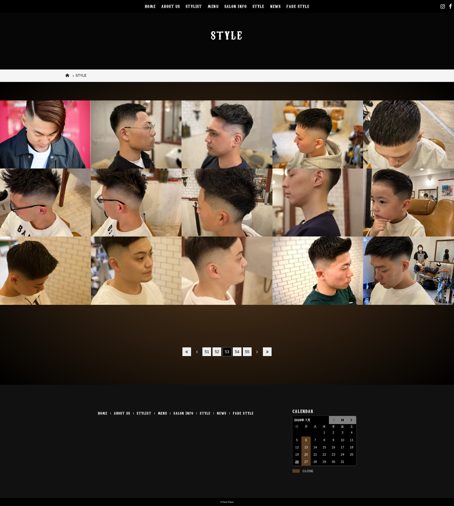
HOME (150, 5)
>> (267, 351)
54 (237, 351)
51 (207, 351)
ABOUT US (170, 5)
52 (217, 351)
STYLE (258, 5)
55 (247, 351)
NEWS (275, 5)
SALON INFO (235, 5)
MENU (213, 5)
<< (186, 351)
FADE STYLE (297, 5)
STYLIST (194, 5)
